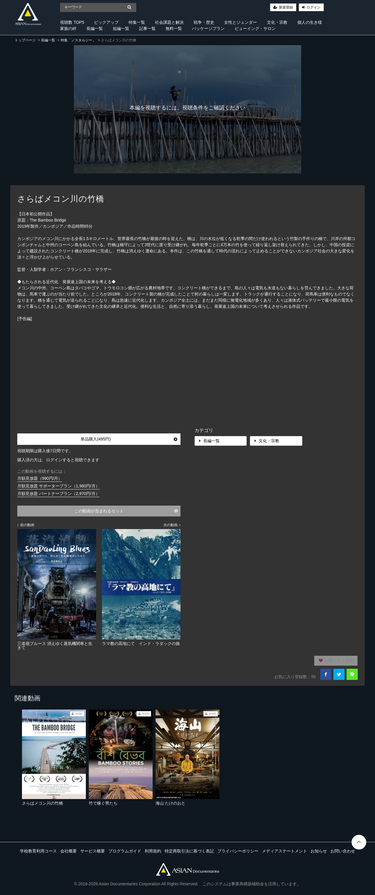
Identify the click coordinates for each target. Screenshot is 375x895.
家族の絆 (68, 28)
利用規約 (153, 851)
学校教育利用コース (38, 851)
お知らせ (319, 851)
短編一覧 (121, 28)
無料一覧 (174, 28)
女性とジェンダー (240, 22)
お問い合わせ (342, 851)
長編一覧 (94, 28)
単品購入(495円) (129, 439)
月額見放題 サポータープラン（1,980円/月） (58, 486)
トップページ (25, 40)
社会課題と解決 (169, 22)
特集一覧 (137, 22)
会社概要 (68, 851)
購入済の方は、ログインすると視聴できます (58, 459)
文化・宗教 (277, 22)
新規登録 (286, 7)
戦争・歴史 (204, 22)
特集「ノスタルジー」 (78, 40)
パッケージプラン (208, 28)
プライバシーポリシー (237, 851)
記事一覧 (147, 28)
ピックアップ (106, 22)
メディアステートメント (284, 851)
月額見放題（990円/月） (39, 478)
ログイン (313, 7)
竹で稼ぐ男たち (103, 803)
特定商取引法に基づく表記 (189, 851)
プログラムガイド (124, 851)
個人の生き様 (309, 22)
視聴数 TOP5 (72, 22)
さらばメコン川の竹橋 (42, 803)
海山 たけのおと (170, 803)
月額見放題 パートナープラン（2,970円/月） (58, 493)
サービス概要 (92, 851)
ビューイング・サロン (255, 28)
